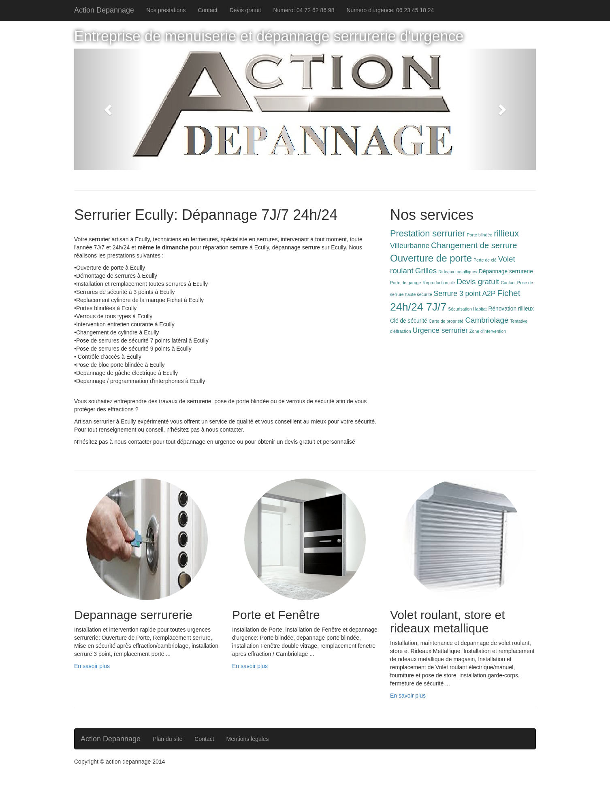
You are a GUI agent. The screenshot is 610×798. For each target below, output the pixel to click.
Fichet (508, 293)
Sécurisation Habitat (467, 308)
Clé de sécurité (408, 321)
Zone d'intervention (487, 331)
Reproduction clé (438, 282)
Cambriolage (486, 320)
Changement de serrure (474, 245)
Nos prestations (166, 10)
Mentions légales (247, 739)
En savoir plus (92, 666)
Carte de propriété (446, 321)
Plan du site (167, 739)
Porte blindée (480, 234)
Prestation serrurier (427, 233)
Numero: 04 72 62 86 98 (303, 10)
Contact (207, 10)
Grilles (426, 270)
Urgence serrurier (440, 330)
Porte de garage (405, 282)
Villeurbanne (409, 246)
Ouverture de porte (431, 258)
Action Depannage (104, 10)
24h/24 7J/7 (418, 307)
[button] (108, 109)
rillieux (506, 233)
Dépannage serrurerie (506, 271)
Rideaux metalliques (457, 271)
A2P (488, 293)
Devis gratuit (245, 10)
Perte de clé (485, 259)
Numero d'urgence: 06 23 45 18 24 (390, 10)
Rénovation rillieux (510, 309)
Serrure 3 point (457, 293)
